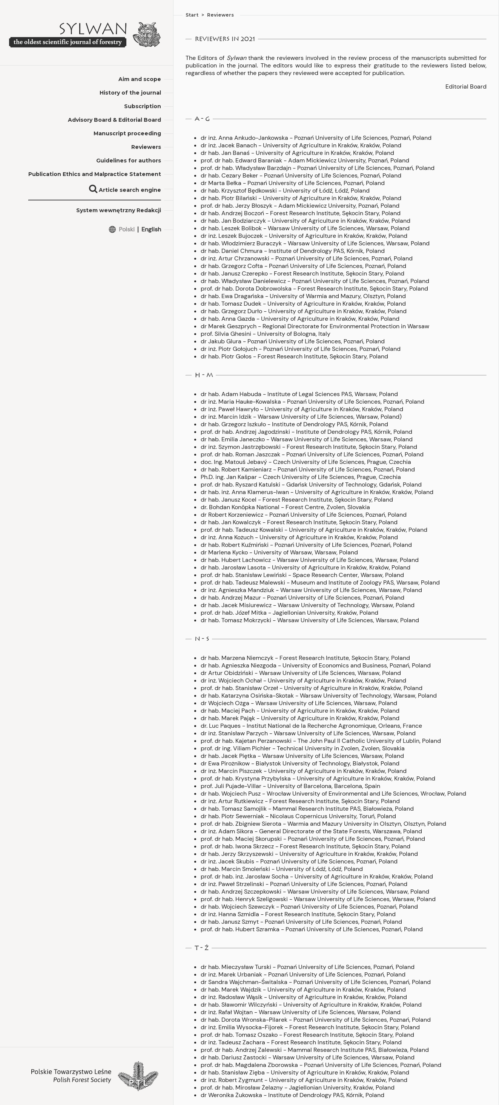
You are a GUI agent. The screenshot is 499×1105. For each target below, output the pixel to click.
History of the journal (130, 92)
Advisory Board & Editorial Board (114, 119)
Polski (127, 230)
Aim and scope (139, 79)
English (151, 230)
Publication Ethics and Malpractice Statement (94, 174)
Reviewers (146, 147)
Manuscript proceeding (127, 133)
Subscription (142, 106)
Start (192, 15)
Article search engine (125, 190)
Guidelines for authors (128, 160)
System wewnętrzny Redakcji (118, 210)
